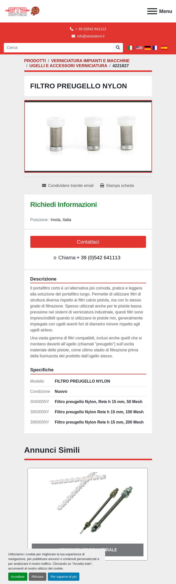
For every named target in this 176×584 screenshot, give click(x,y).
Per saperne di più (64, 577)
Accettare (18, 577)
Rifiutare (38, 577)
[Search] (58, 47)
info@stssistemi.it (90, 36)
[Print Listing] (117, 185)
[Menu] (152, 11)
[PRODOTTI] (35, 60)
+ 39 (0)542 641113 (90, 29)
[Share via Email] (68, 185)
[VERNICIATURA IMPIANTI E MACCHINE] (90, 60)
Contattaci (88, 242)
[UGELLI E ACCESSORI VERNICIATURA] (68, 65)
